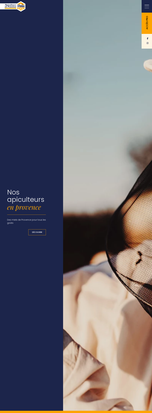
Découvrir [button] (37, 232)
